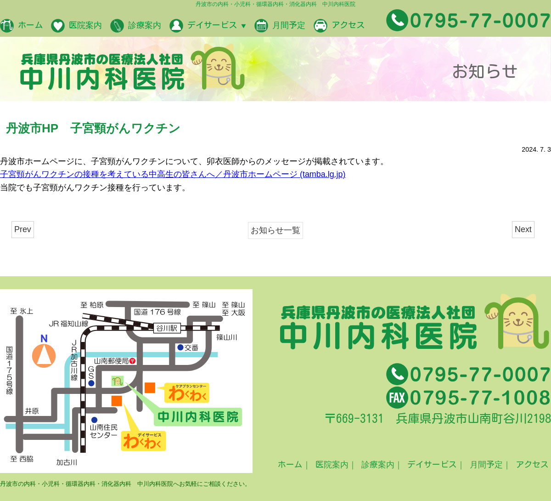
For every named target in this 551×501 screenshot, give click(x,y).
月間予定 (279, 26)
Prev (22, 229)
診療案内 (135, 26)
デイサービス (207, 26)
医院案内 (76, 26)
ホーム (21, 26)
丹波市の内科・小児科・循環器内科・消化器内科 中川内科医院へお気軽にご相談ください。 (125, 483)
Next (523, 229)
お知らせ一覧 (275, 230)
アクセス (339, 26)
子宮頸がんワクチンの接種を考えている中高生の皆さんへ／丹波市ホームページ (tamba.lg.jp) (173, 174)
